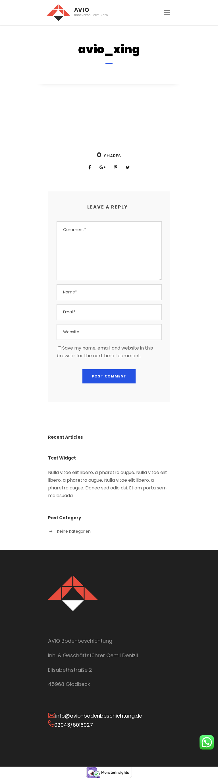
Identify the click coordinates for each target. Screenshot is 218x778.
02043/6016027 (73, 724)
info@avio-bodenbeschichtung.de (98, 715)
